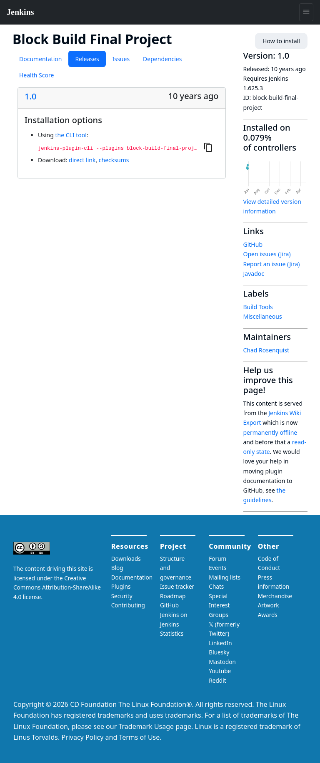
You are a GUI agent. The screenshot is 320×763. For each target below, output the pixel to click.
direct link (82, 160)
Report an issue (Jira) (271, 264)
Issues (121, 59)
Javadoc (253, 273)
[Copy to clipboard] (208, 147)
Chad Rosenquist (266, 350)
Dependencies (162, 59)
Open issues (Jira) (267, 254)
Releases (87, 59)
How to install (281, 41)
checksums (114, 160)
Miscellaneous (262, 316)
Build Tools (258, 307)
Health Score (36, 75)
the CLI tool (70, 135)
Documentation (40, 59)
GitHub (253, 244)
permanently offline (270, 432)
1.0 (30, 97)
